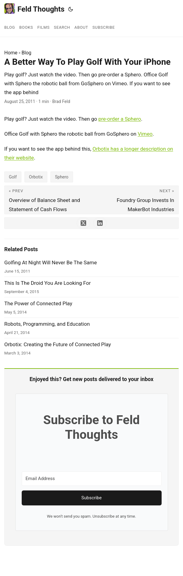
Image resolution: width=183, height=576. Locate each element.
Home (10, 53)
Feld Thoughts (34, 8)
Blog (26, 53)
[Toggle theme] (70, 9)
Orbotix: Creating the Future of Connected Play (57, 344)
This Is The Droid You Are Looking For (47, 283)
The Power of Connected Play (38, 303)
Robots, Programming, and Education (47, 324)
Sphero (61, 176)
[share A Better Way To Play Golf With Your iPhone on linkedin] (100, 223)
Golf (13, 176)
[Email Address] (92, 478)
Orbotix (36, 176)
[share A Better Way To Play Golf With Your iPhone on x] (83, 223)
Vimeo (145, 134)
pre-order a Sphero (119, 119)
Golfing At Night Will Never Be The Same (50, 262)
